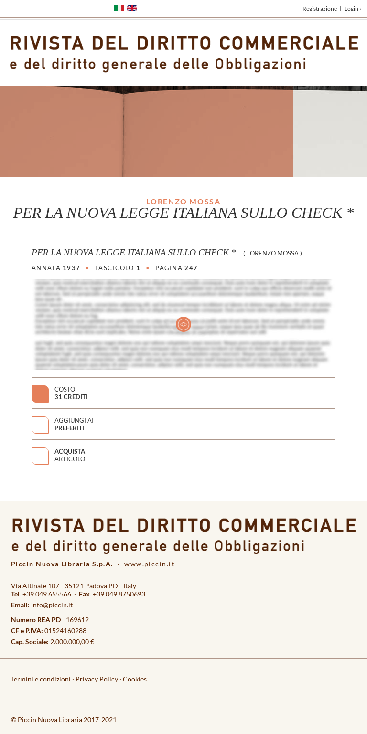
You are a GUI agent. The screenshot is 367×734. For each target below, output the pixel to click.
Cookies (135, 679)
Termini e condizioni (41, 679)
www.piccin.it (149, 564)
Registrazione (319, 8)
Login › (353, 8)
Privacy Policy (97, 679)
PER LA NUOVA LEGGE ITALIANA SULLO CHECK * (134, 252)
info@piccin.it (52, 605)
